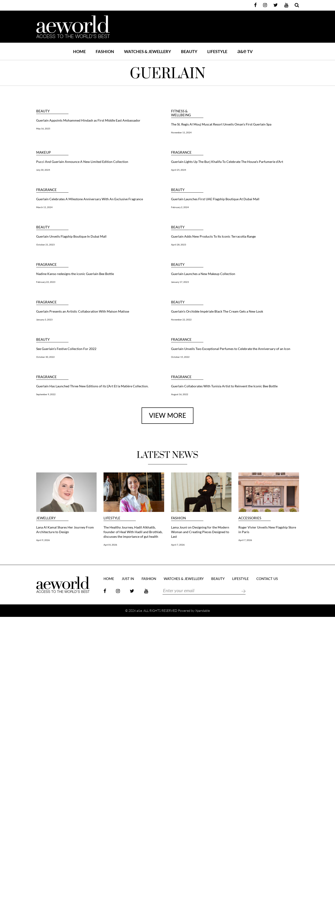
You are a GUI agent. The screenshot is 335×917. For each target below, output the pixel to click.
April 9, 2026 (43, 540)
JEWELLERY (46, 518)
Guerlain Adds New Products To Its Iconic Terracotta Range (213, 236)
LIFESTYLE (217, 51)
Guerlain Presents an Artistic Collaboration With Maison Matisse (82, 311)
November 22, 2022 (181, 319)
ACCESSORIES (249, 518)
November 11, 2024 (181, 132)
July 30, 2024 (43, 169)
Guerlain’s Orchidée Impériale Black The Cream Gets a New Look (217, 311)
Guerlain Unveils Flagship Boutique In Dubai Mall (71, 236)
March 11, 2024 (44, 207)
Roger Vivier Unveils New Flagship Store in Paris (267, 529)
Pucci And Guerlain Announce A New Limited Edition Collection (82, 162)
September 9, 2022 (46, 394)
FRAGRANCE (181, 152)
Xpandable (202, 610)
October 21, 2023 (45, 244)
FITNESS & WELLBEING (181, 113)
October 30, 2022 (45, 356)
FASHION (105, 51)
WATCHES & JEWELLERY (147, 51)
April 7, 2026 (178, 544)
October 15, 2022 (180, 356)
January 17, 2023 (180, 282)
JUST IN (128, 579)
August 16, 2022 (179, 394)
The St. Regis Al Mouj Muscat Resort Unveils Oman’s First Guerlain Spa (221, 124)
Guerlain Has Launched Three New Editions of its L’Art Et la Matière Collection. (92, 386)
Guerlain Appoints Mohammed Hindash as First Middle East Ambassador (88, 120)
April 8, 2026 (110, 544)
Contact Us (267, 579)
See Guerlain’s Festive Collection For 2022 (66, 349)
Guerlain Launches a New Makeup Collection (203, 274)
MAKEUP (43, 152)
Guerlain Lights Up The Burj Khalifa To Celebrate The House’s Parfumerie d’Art (227, 162)
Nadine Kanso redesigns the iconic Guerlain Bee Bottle (75, 274)
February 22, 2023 (45, 282)
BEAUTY (189, 51)
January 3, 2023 (44, 319)
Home (79, 51)
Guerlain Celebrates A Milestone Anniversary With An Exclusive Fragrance (89, 199)
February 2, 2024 (180, 207)
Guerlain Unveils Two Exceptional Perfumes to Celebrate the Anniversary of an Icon (230, 349)
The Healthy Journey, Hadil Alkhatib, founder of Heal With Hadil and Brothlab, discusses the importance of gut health (133, 531)
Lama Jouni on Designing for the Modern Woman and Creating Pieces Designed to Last (200, 531)
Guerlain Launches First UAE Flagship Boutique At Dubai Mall (215, 199)
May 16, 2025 (43, 128)
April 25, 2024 (178, 169)
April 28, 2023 (178, 244)
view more (167, 415)
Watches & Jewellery (184, 579)
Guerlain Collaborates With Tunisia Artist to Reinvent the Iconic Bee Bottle (224, 386)
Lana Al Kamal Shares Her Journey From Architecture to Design (65, 529)
